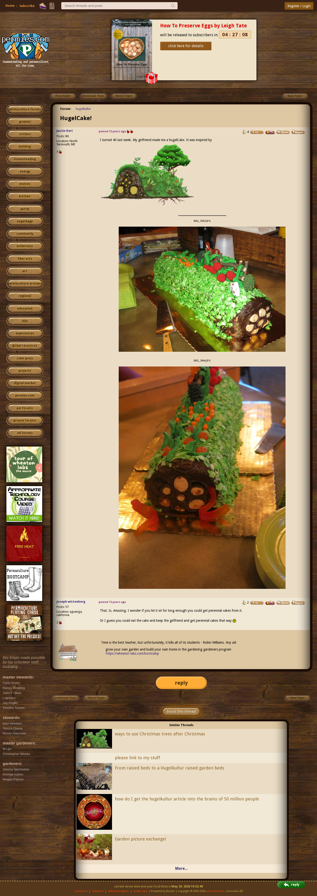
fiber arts (25, 258)
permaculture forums (25, 109)
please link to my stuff (137, 757)
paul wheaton (215, 891)
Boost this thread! (181, 711)
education (25, 308)
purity (24, 209)
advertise (97, 891)
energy (25, 171)
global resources (24, 345)
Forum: (65, 109)
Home (10, 5)
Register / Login (299, 6)
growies (25, 121)
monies (24, 184)
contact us (81, 891)
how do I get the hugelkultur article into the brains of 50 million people (187, 798)
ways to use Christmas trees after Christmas (160, 733)
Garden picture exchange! (140, 838)
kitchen (25, 196)
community (24, 233)
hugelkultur (83, 109)
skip (25, 321)
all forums (25, 433)
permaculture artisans (25, 283)
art (24, 271)
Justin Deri (64, 130)
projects (25, 370)
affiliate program (118, 891)
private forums (25, 420)
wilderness (25, 246)
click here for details (185, 46)
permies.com (25, 395)
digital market (25, 383)
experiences (25, 333)
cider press (25, 358)
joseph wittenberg (70, 601)
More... (181, 868)
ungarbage (25, 221)
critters (25, 134)
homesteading (25, 159)
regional (25, 296)
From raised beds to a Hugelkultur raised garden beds (169, 767)
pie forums (25, 408)
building (25, 146)
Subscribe (27, 6)
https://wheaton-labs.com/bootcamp (132, 653)
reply (181, 683)
